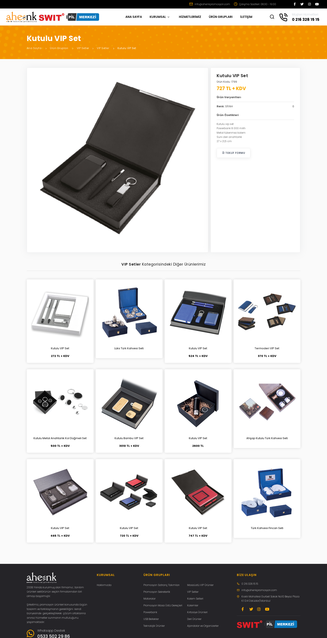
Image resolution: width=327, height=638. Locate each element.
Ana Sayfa (34, 48)
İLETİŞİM (246, 17)
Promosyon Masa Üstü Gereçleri (162, 605)
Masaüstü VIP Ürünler (200, 585)
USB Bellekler (151, 619)
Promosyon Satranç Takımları (161, 585)
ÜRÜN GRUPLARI (221, 17)
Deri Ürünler (194, 619)
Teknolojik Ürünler (154, 626)
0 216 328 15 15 (249, 584)
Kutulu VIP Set (127, 48)
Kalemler (192, 605)
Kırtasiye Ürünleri (197, 612)
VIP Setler (83, 48)
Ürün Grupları (59, 48)
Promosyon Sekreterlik (156, 592)
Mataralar (149, 598)
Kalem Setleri (195, 598)
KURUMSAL (160, 17)
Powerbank (150, 612)
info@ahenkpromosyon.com (209, 4)
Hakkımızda (104, 585)
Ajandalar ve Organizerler (203, 626)
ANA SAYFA (133, 17)
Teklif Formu (233, 153)
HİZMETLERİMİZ (190, 17)
